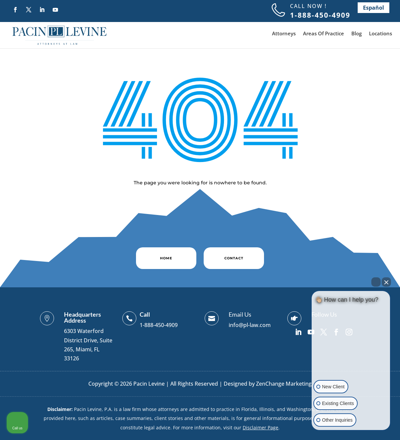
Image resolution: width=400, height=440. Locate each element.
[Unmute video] (351, 349)
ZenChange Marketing (284, 383)
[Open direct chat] (376, 282)
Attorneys (284, 34)
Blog (356, 34)
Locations (380, 34)
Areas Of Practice (323, 34)
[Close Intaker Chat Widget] (386, 282)
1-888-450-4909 (159, 325)
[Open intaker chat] (322, 433)
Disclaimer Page (260, 427)
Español (373, 7)
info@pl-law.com (250, 325)
